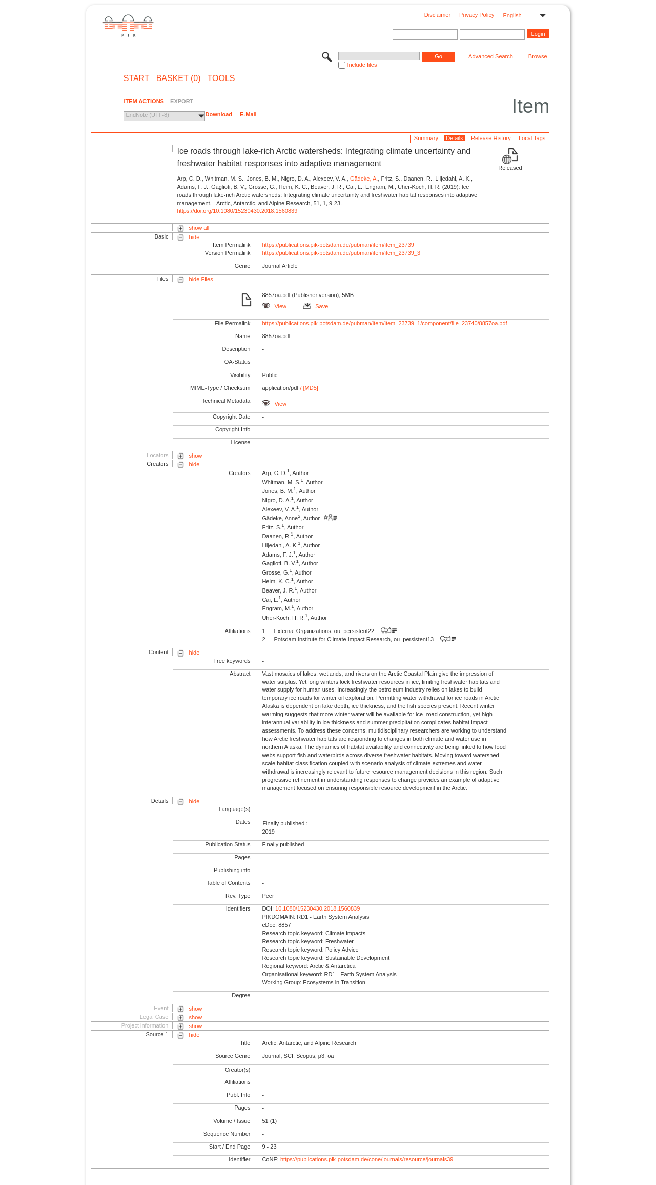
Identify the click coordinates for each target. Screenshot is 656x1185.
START (137, 78)
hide (194, 237)
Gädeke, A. (364, 178)
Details (454, 138)
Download (218, 114)
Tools (221, 78)
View (274, 306)
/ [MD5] (308, 388)
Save (315, 306)
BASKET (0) (178, 78)
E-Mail (248, 114)
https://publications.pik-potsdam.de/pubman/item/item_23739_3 (341, 253)
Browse (537, 56)
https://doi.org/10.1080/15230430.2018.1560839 (237, 211)
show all (199, 228)
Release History (491, 138)
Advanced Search (490, 56)
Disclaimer (437, 15)
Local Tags (532, 138)
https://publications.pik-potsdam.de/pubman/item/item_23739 (338, 245)
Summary (426, 138)
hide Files (201, 279)
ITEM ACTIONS (143, 101)
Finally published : (285, 823)
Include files (362, 65)
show (195, 455)
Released (510, 168)
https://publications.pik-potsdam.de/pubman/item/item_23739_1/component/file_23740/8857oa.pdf (384, 323)
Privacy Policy (476, 15)
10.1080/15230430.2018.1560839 (317, 908)
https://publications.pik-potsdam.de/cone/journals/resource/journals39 (367, 1159)
